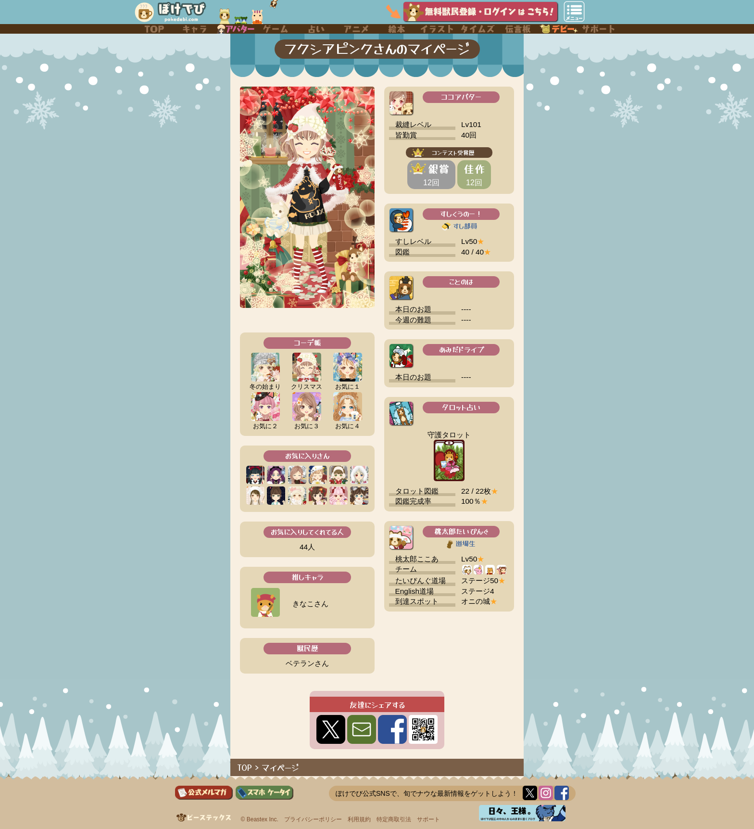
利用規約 (359, 819)
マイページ (280, 767)
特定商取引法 (394, 819)
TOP (245, 767)
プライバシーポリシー (313, 819)
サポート (428, 819)
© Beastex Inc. (259, 819)
